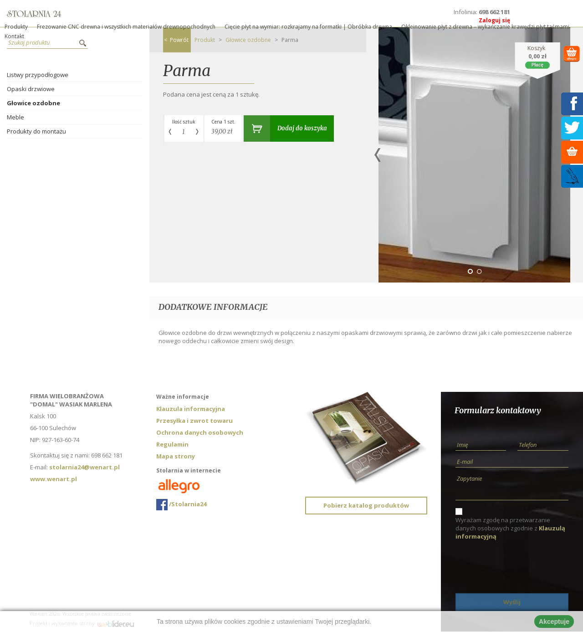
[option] (474, 155)
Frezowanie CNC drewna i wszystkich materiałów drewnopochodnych (126, 27)
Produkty (16, 27)
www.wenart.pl (53, 479)
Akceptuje (554, 621)
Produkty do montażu (36, 131)
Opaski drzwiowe (31, 89)
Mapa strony (175, 456)
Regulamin (172, 444)
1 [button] (470, 271)
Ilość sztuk (183, 121)
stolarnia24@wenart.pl (84, 467)
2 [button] (479, 271)
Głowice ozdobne (33, 103)
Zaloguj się (494, 20)
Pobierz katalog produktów (366, 505)
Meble (15, 117)
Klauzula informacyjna (190, 409)
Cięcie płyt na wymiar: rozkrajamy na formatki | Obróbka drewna (308, 27)
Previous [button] (377, 155)
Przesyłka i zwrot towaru (194, 420)
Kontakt (14, 36)
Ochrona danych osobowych (199, 432)
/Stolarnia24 (181, 504)
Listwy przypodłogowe (37, 75)
